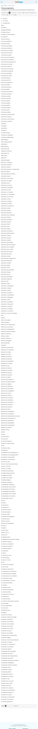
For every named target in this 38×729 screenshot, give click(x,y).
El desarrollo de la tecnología (8, 651)
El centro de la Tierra (6, 555)
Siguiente (15, 705)
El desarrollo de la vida (6, 653)
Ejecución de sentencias (7, 347)
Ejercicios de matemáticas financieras (10, 416)
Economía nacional (6, 98)
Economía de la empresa (7, 59)
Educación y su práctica (7, 311)
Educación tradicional (6, 279)
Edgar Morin (4, 155)
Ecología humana (5, 32)
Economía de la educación (7, 57)
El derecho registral (6, 637)
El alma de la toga (5, 448)
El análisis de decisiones (7, 470)
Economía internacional (7, 91)
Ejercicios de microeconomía (8, 418)
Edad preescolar (5, 148)
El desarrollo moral (5, 667)
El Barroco (3, 525)
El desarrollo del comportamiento (9, 656)
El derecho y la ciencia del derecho (10, 640)
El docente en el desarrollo (7, 697)
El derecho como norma (7, 628)
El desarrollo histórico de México (9, 665)
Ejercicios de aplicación (7, 386)
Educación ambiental (6, 164)
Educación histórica (6, 217)
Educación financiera (6, 212)
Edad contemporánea (6, 141)
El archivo (3, 502)
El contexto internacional (7, 589)
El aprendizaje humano (7, 498)
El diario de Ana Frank (6, 683)
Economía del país (5, 78)
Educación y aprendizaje (7, 285)
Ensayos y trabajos (12, 728)
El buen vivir (4, 534)
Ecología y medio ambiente (8, 34)
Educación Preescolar (6, 260)
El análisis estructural (6, 475)
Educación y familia (6, 290)
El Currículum (4, 608)
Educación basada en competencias (10, 169)
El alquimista (4, 450)
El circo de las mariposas (7, 564)
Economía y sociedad (6, 121)
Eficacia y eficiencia (6, 338)
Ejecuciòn (3, 345)
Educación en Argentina (7, 187)
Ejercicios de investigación (7, 411)
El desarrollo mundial (6, 669)
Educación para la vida (6, 251)
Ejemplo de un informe (6, 363)
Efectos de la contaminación (8, 324)
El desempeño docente (7, 674)
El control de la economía (7, 594)
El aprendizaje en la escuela (8, 496)
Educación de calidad (6, 180)
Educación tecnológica (6, 276)
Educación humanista (6, 219)
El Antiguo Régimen (6, 480)
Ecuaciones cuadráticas (7, 135)
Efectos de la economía (7, 327)
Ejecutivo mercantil (6, 354)
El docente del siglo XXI (7, 692)
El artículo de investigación (7, 516)
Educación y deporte (6, 288)
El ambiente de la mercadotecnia (9, 452)
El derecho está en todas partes (9, 635)
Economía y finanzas (6, 116)
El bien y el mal (5, 532)
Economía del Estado (6, 73)
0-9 (15, 14)
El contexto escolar (6, 587)
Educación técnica (5, 274)
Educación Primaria (6, 263)
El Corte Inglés (4, 603)
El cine (2, 562)
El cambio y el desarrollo (7, 544)
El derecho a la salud (6, 614)
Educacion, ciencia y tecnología (9, 313)
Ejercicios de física (5, 409)
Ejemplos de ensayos (6, 372)
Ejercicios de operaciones (7, 420)
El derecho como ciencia (7, 621)
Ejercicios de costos (6, 393)
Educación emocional (6, 185)
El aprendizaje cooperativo (7, 484)
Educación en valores (6, 203)
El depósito (4, 612)
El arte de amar (5, 507)
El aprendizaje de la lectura (8, 489)
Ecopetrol (3, 123)
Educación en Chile (6, 189)
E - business (4, 18)
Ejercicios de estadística (7, 400)
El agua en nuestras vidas (7, 443)
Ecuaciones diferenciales (7, 137)
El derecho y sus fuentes (7, 646)
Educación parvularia (6, 253)
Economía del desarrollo (7, 71)
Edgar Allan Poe (5, 153)
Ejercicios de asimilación (7, 388)
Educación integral (5, 228)
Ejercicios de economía (7, 397)
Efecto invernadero (6, 320)
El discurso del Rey (6, 685)
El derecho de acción (6, 630)
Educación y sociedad (6, 306)
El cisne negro (4, 566)
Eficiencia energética (6, 340)
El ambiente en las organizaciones (9, 454)
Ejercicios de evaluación (7, 402)
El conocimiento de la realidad (8, 573)
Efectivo (3, 317)
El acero (3, 434)
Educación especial (6, 210)
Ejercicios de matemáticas (7, 413)
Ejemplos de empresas (7, 370)
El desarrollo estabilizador (7, 662)
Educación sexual (5, 267)
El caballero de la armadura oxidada (10, 539)
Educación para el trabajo (7, 247)
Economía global (5, 89)
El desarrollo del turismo (7, 658)
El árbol (3, 500)
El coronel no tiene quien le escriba (10, 601)
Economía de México (6, 66)
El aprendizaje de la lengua (8, 491)
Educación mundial (6, 235)
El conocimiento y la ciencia (8, 580)
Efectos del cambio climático (8, 331)
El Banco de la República (7, 523)
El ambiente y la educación (8, 457)
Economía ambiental (6, 41)
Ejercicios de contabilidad (7, 390)
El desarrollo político (6, 671)
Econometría (4, 36)
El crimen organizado (6, 605)
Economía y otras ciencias (7, 119)
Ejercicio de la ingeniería (7, 379)
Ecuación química (5, 132)
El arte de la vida (5, 514)
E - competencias (5, 23)
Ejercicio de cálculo (6, 377)
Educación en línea (6, 199)
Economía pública (5, 105)
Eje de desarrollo (5, 343)
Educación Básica (5, 171)
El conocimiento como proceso (8, 571)
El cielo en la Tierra (6, 560)
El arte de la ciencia (6, 509)
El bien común (4, 530)
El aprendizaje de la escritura (8, 486)
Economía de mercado (6, 64)
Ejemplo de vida (5, 365)
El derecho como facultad (7, 624)
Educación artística (6, 167)
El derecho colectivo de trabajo (9, 617)
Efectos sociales (5, 336)
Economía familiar (5, 84)
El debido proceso (5, 610)
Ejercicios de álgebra (6, 384)
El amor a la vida (5, 461)
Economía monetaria (6, 94)
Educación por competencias (8, 258)
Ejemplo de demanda (6, 359)
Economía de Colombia (7, 50)
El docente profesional (6, 701)
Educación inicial (5, 226)
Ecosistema (4, 128)
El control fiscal (5, 596)
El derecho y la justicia (6, 642)
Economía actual (5, 39)
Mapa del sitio (25, 728)
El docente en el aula (6, 694)
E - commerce (4, 20)
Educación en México (6, 201)
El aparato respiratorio (6, 482)
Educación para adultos (7, 242)
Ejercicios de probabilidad (7, 422)
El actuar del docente (6, 441)
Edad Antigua (4, 139)
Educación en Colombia (7, 192)
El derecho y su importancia (8, 644)
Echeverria (4, 27)
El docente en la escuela (7, 699)
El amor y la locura (5, 466)
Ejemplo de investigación (7, 361)
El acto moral (4, 438)
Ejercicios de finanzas (6, 406)
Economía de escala (6, 55)
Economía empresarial (6, 82)
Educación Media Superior (7, 233)
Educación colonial (5, 176)
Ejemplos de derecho (6, 368)
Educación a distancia (6, 162)
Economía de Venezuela (7, 68)
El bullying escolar (5, 537)
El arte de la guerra (6, 512)
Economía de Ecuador (6, 52)
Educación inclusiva (6, 221)
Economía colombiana (6, 46)
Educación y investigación (7, 295)
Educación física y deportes (8, 215)
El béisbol (3, 528)
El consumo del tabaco (6, 582)
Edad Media (4, 144)
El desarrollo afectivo (6, 649)
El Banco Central (5, 521)
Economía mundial (5, 96)
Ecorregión (4, 125)
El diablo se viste (5, 678)
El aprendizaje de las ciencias (8, 493)
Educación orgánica (6, 240)
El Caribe (3, 553)
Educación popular (5, 256)
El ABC (3, 432)
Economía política (5, 100)
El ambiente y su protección (8, 459)
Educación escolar (5, 208)
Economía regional (5, 107)
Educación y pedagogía (7, 297)
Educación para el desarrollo (8, 244)
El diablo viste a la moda (7, 681)
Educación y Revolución (7, 304)
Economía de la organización (8, 62)
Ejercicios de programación (8, 425)
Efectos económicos (6, 333)
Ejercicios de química (6, 427)
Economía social (5, 109)
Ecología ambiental (6, 30)
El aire (2, 445)
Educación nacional (6, 237)
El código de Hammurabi (7, 569)
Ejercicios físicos (5, 429)
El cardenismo (4, 550)
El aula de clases (5, 518)
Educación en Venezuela (7, 205)
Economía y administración (8, 114)
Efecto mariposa (5, 322)
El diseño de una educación (8, 690)
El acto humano (5, 436)
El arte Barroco (5, 505)
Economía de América (6, 48)
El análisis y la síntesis (6, 477)
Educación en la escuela (7, 196)
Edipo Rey (3, 157)
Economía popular (5, 103)
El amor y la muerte (6, 468)
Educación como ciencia (7, 178)
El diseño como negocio (7, 687)
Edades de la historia (6, 151)
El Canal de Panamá (6, 548)
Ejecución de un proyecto (7, 349)
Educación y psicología (7, 301)
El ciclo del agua (5, 557)
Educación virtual (5, 283)
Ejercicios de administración (8, 381)
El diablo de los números (7, 676)
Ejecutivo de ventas (6, 352)
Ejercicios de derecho (6, 395)
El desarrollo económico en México (10, 660)
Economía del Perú (6, 80)
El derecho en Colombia (7, 633)
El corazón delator (5, 598)
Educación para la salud (7, 249)
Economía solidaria (6, 112)
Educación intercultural (6, 231)
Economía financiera (6, 87)
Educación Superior (6, 272)
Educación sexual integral (7, 269)
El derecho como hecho (7, 626)
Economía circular (5, 43)
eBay (2, 25)
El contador (4, 585)
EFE (2, 315)
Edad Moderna (4, 146)
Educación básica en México (8, 173)
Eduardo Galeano (5, 160)
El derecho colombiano (7, 619)
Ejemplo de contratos (6, 356)
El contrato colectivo (6, 592)
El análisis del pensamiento (8, 473)
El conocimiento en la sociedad (9, 576)
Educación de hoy (5, 183)
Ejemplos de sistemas (6, 375)
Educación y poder (5, 299)
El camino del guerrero (6, 546)
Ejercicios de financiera (7, 404)
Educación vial (4, 281)
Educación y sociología (7, 308)
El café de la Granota (6, 541)
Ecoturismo (4, 130)
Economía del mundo (6, 75)
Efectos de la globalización (7, 329)
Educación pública (5, 265)
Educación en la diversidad (8, 194)
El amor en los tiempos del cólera (9, 464)
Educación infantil (5, 224)
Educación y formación (6, 292)
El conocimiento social (6, 578)
